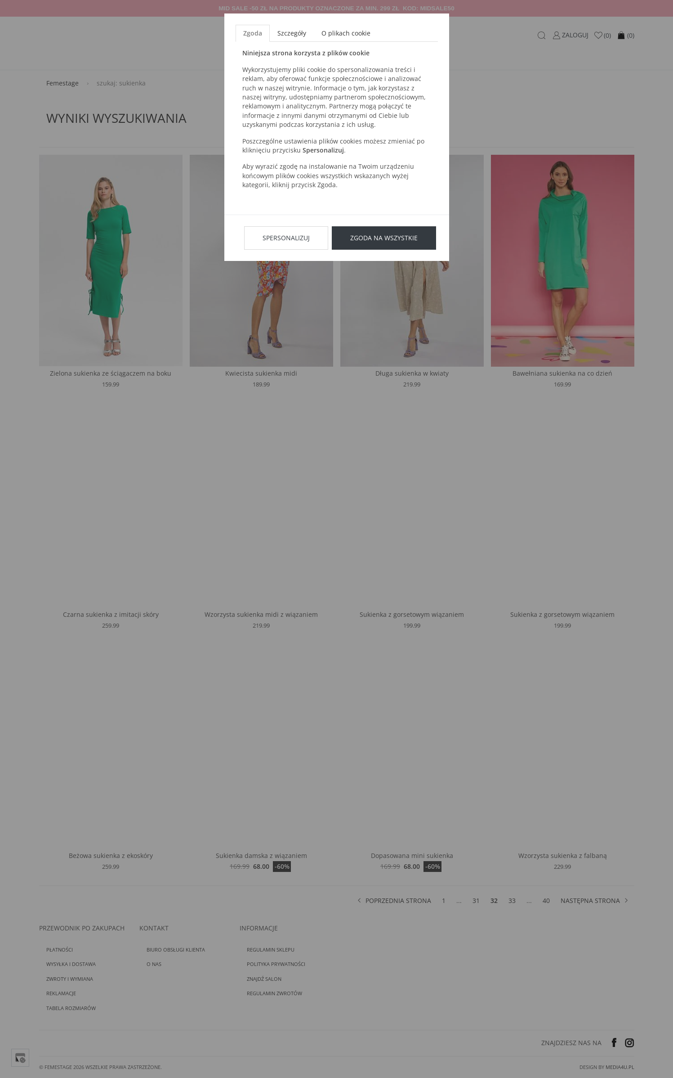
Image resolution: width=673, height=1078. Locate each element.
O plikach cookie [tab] (345, 33)
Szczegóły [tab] (291, 33)
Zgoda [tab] (252, 33)
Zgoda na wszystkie (384, 238)
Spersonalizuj (286, 238)
